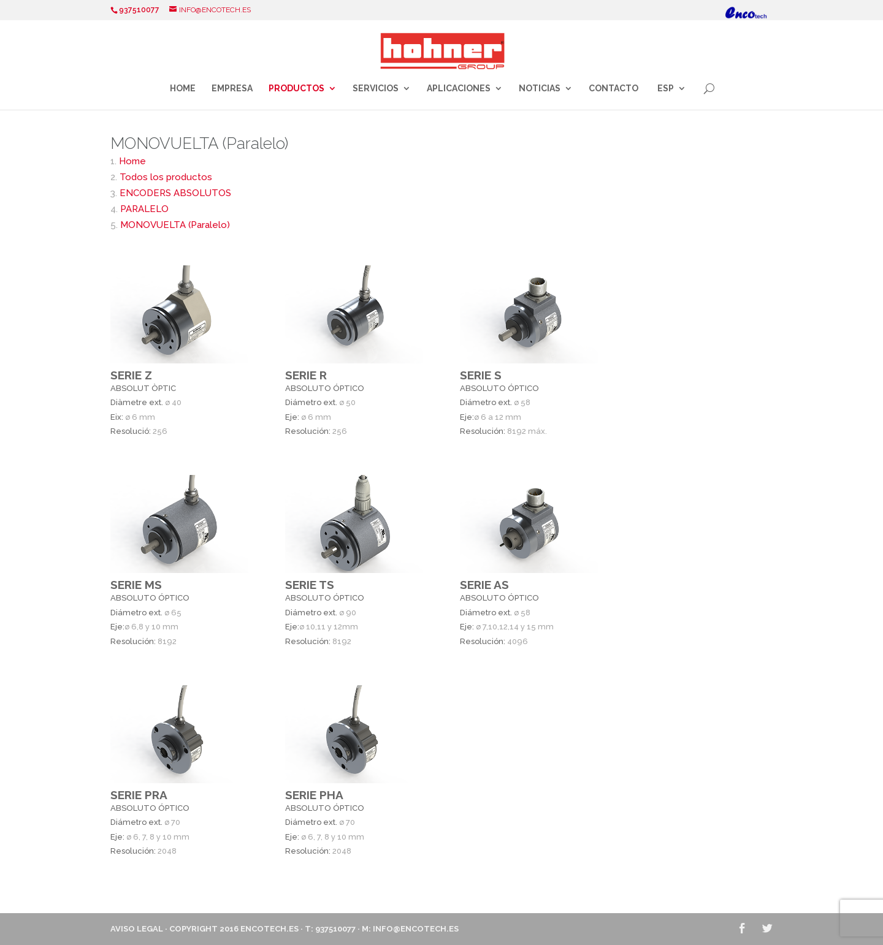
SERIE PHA (314, 795)
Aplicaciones (459, 88)
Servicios (376, 88)
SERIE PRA (138, 795)
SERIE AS (484, 584)
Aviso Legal (136, 928)
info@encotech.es (416, 928)
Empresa (232, 88)
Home (183, 88)
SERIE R (306, 375)
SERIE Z (131, 375)
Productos (296, 88)
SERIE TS (309, 584)
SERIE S (481, 375)
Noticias (539, 88)
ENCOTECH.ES (269, 928)
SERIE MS (136, 584)
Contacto (613, 88)
